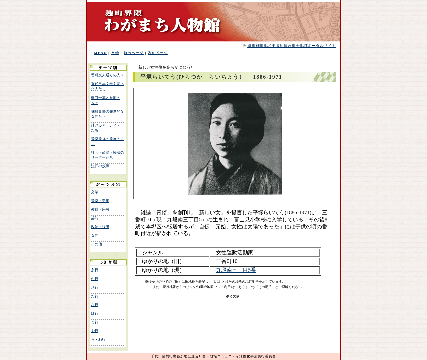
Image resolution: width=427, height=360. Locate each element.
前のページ (134, 53)
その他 (96, 244)
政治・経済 (100, 227)
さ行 (94, 287)
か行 (94, 279)
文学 (115, 53)
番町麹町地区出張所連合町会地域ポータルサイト (291, 45)
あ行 (94, 270)
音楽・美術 (100, 201)
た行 (94, 296)
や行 (94, 331)
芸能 (94, 218)
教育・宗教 (100, 209)
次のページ (158, 53)
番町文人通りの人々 (107, 75)
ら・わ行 (98, 339)
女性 (94, 235)
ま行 (94, 322)
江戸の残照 (100, 166)
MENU (100, 53)
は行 (94, 313)
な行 (94, 305)
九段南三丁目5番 (236, 270)
